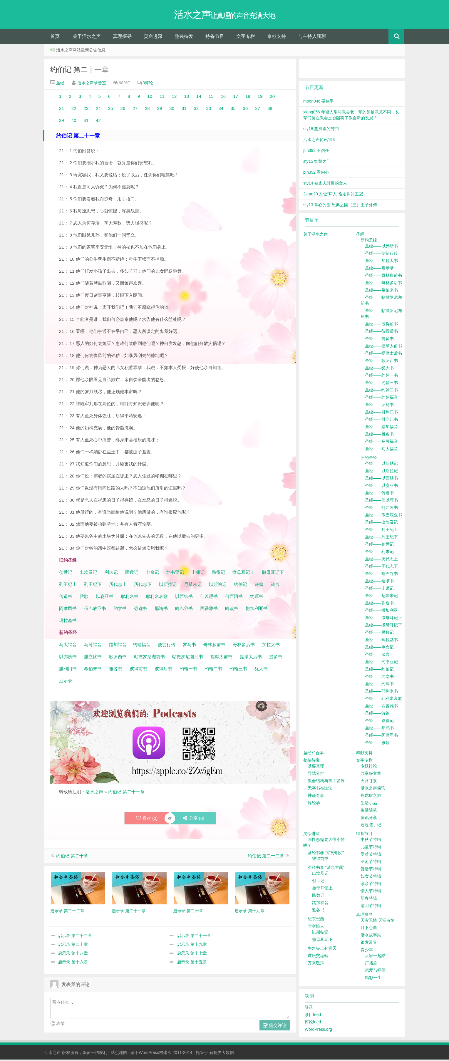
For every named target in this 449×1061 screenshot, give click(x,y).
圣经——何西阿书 (381, 509)
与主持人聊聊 (312, 37)
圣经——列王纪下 (381, 538)
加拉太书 (271, 645)
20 (271, 97)
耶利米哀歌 (157, 597)
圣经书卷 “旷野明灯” (326, 854)
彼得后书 (163, 670)
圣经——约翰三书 (381, 384)
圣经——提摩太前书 (383, 347)
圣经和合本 (313, 754)
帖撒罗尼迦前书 (150, 658)
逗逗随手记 (371, 826)
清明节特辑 (371, 907)
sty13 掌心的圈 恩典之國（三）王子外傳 (340, 206)
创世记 (65, 573)
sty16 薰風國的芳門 (321, 130)
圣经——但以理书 (381, 501)
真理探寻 (122, 37)
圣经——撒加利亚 (381, 611)
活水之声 (94, 793)
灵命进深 (153, 37)
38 (268, 109)
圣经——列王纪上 (381, 531)
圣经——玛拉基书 (381, 641)
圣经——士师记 (379, 589)
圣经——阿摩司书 (381, 736)
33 (209, 109)
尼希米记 (192, 585)
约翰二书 (213, 670)
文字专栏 (245, 37)
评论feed (313, 1023)
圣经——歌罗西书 (381, 362)
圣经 (59, 84)
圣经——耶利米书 (381, 692)
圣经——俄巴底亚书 (383, 516)
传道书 (66, 597)
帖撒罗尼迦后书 (187, 658)
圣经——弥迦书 (379, 604)
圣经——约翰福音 (381, 398)
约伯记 (240, 585)
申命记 (153, 573)
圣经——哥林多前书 (383, 276)
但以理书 (209, 597)
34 (221, 109)
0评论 (148, 84)
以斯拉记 (168, 585)
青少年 (367, 951)
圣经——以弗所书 (381, 247)
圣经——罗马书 (379, 406)
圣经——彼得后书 (381, 332)
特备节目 (214, 37)
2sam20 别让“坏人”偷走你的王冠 (333, 195)
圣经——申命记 (379, 648)
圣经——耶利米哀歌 (383, 700)
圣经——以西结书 (381, 479)
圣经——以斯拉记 (381, 472)
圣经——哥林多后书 (383, 284)
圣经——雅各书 (379, 435)
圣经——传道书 (379, 494)
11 (162, 97)
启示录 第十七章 (192, 955)
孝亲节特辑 (371, 885)
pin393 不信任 (316, 152)
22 (73, 109)
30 (170, 109)
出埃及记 (87, 573)
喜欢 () (146, 819)
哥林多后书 (244, 645)
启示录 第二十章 (73, 946)
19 (259, 97)
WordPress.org (318, 1030)
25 (111, 109)
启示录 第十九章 (192, 946)
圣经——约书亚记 (381, 663)
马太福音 (68, 645)
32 (196, 109)
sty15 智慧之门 (317, 162)
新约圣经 (369, 241)
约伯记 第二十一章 (79, 71)
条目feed (313, 1016)
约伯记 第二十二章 (266, 857)
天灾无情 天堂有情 (378, 921)
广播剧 (371, 964)
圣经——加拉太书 (381, 262)
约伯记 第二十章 (72, 857)
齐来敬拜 (316, 964)
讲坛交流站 (318, 957)
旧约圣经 (369, 459)
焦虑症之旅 (371, 797)
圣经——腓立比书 (381, 420)
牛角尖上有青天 (322, 949)
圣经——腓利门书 (381, 413)
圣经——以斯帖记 (381, 464)
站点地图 (119, 1054)
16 (222, 97)
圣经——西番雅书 (381, 707)
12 (174, 97)
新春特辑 (369, 899)
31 (185, 109)
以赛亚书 (104, 597)
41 (84, 121)
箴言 (275, 585)
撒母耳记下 (273, 573)
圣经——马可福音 (381, 442)
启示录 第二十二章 (75, 937)
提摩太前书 (221, 658)
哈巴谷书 (184, 609)
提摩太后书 (251, 658)
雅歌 (84, 597)
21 (62, 109)
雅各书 (115, 670)
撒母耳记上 (243, 573)
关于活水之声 (87, 37)
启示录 (65, 682)
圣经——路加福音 (381, 428)
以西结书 (184, 597)
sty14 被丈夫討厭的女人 (325, 184)
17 (235, 97)
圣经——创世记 (379, 545)
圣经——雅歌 (377, 744)
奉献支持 (276, 37)
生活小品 (369, 804)
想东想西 (316, 920)
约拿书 (120, 609)
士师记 (197, 573)
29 (161, 109)
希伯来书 (93, 670)
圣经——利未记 (379, 553)
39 (61, 121)
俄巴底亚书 (95, 609)
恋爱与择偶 (375, 971)
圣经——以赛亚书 (381, 487)
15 (211, 97)
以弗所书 (68, 658)
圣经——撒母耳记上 (383, 619)
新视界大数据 (221, 1054)
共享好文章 (371, 774)
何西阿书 (234, 597)
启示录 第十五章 (192, 963)
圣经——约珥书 (379, 685)
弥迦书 (140, 609)
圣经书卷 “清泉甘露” (326, 868)
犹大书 (261, 670)
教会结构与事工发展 (326, 782)
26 (122, 109)
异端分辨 (316, 774)
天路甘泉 (369, 782)
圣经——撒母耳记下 (383, 626)
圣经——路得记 (379, 722)
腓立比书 (93, 658)
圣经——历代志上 (381, 560)
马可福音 (93, 645)
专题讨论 (369, 767)
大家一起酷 (375, 957)
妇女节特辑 (371, 877)
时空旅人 (316, 927)
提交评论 (275, 1027)
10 (151, 97)
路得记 (219, 573)
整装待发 (184, 37)
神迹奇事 (316, 797)
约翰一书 (188, 670)
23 (85, 109)
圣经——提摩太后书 (383, 354)
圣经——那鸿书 (379, 729)
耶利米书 (129, 597)
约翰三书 (238, 670)
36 (245, 109)
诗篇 (258, 585)
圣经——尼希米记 (381, 597)
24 (97, 109)
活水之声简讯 (373, 789)
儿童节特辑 (371, 848)
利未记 (112, 573)
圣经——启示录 (379, 269)
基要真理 (316, 767)
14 (198, 97)
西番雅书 (209, 609)
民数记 (132, 573)
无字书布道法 (320, 789)
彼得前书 (138, 670)
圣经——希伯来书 (381, 291)
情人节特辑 (371, 892)
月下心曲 (369, 929)
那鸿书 (161, 609)
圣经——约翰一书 (381, 376)
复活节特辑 (371, 870)
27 (134, 109)
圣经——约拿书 (379, 678)
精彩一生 (373, 979)
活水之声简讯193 (319, 141)
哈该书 (231, 609)
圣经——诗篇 (377, 714)
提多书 (275, 658)
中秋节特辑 (371, 841)
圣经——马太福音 (381, 450)
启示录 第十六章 (73, 963)
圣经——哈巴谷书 (381, 575)
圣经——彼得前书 (381, 325)
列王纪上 (68, 585)
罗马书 (189, 645)
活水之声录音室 (91, 84)
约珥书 (256, 597)
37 (257, 109)
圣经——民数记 (379, 633)
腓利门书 (68, 670)
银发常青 (369, 943)
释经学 (314, 804)
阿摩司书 (68, 609)
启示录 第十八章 (73, 955)
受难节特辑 (371, 855)
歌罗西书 (118, 658)
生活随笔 (369, 811)
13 (186, 97)
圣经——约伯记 (379, 670)
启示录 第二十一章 (194, 937)
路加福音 (118, 645)
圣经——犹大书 (379, 369)
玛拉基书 (68, 621)
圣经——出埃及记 (381, 523)
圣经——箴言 (377, 655)
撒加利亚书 (257, 609)
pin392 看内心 (316, 173)
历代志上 (118, 585)
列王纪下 (93, 585)
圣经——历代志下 (381, 567)
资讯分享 (369, 819)
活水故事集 (371, 936)
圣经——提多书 (379, 340)
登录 (309, 1008)
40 (73, 121)
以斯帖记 (218, 585)
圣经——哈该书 (379, 582)
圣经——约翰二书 (381, 391)
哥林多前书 (214, 645)
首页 (55, 37)
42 (97, 121)
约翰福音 (141, 645)
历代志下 (143, 585)
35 (233, 109)
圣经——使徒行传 (381, 254)
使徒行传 (166, 645)
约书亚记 (175, 573)
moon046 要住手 (318, 102)
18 (247, 97)
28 (147, 109)
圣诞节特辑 (371, 863)
